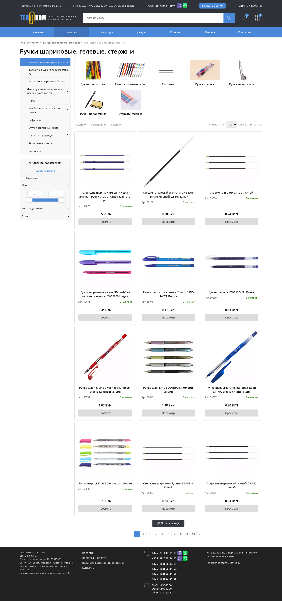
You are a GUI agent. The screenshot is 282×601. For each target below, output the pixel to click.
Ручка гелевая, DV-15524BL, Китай (232, 292)
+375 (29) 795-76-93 (164, 558)
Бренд (46, 216)
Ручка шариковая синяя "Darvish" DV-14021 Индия (168, 294)
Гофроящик (36, 120)
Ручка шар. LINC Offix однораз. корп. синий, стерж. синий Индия (232, 389)
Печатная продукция (49, 135)
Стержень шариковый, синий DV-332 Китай (231, 485)
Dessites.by (234, 562)
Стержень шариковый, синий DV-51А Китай (168, 485)
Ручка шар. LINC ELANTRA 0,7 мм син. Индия (168, 389)
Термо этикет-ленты (40, 143)
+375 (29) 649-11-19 (164, 553)
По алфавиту (97, 124)
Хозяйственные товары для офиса (49, 110)
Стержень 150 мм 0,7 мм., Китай (231, 192)
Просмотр (105, 221)
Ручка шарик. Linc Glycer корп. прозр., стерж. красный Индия (105, 389)
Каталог (71, 32)
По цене (115, 124)
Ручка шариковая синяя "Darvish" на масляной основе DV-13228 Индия (105, 294)
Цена (46, 185)
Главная (37, 32)
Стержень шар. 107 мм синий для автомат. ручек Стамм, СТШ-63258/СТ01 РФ (105, 196)
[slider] (29, 200)
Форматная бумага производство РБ (48, 71)
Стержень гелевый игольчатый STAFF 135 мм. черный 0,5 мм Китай (168, 194)
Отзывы (175, 32)
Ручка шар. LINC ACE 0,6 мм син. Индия (105, 483)
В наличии (32, 178)
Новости (87, 553)
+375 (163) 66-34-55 (164, 573)
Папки (32, 100)
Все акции (106, 32)
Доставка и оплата (94, 558)
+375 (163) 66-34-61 (164, 564)
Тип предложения (46, 208)
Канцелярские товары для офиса (49, 62)
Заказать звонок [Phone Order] (212, 5)
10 (193, 534)
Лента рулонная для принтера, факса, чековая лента (48, 91)
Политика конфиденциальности (103, 562)
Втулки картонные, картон (44, 127)
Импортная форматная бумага (47, 81)
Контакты (245, 32)
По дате (80, 124)
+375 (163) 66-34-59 (164, 569)
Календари (35, 151)
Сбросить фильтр (45, 170)
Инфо (210, 32)
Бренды (141, 32)
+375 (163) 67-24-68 (164, 578)
